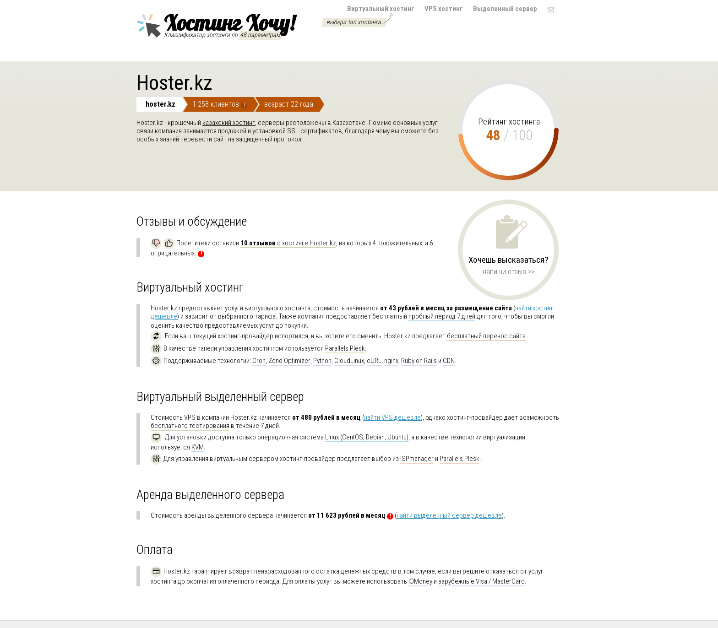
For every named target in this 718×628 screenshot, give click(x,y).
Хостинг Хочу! (215, 24)
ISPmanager (417, 459)
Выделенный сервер (505, 9)
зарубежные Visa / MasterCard (481, 581)
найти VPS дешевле (392, 417)
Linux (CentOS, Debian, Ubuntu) (366, 437)
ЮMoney (420, 581)
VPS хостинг (443, 9)
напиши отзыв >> (508, 271)
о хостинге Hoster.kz (288, 243)
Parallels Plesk (345, 348)
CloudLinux (349, 361)
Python (322, 361)
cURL (374, 361)
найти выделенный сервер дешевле (449, 515)
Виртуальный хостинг (380, 9)
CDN (449, 361)
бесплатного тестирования (190, 426)
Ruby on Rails (419, 361)
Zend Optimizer (289, 361)
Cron (259, 361)
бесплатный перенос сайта (486, 336)
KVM (197, 447)
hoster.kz (160, 104)
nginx (391, 361)
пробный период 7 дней (441, 316)
